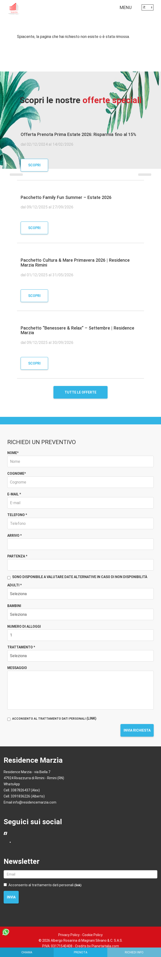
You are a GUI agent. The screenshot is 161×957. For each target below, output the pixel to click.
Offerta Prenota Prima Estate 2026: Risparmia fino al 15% (78, 134)
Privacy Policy (69, 935)
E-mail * (14, 494)
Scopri (34, 165)
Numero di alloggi (24, 626)
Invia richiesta (137, 730)
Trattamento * (21, 647)
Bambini (14, 606)
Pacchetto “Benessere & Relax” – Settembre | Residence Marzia (77, 330)
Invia (11, 897)
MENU (126, 8)
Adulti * (14, 585)
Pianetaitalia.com (105, 946)
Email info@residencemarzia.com (30, 802)
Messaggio (17, 668)
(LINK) (91, 718)
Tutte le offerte (80, 392)
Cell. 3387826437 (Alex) (22, 790)
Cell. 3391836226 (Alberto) (24, 796)
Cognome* (16, 473)
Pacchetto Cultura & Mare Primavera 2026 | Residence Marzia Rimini (75, 263)
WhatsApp (12, 784)
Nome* (12, 453)
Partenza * (17, 556)
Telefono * (17, 515)
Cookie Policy (92, 935)
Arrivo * (14, 535)
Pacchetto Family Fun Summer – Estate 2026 (66, 197)
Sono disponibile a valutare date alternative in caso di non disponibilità (77, 577)
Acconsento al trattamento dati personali (42, 885)
